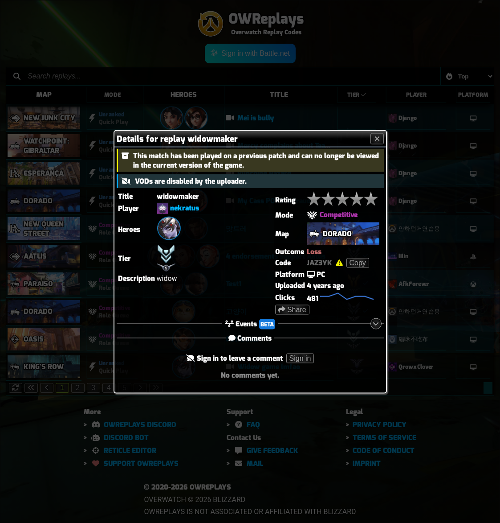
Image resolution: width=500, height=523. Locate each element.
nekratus (184, 207)
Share (292, 309)
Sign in (300, 358)
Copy (358, 262)
